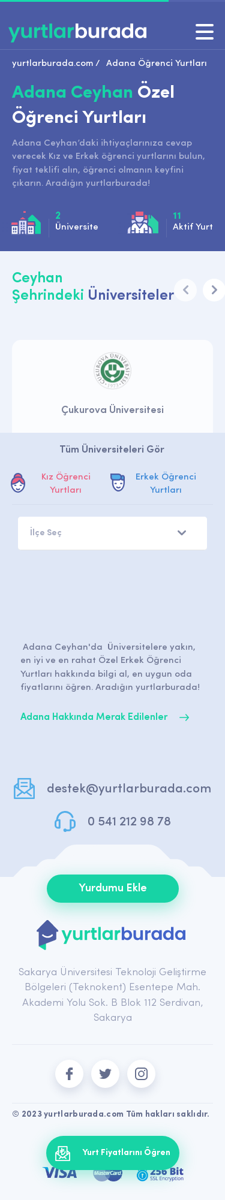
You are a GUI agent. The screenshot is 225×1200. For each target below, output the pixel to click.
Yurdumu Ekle (113, 888)
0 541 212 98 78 (129, 822)
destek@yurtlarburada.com (129, 789)
